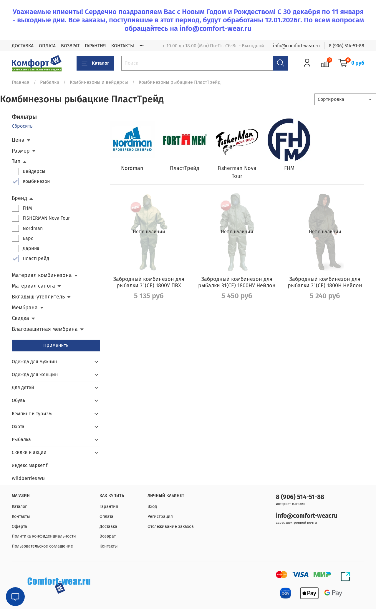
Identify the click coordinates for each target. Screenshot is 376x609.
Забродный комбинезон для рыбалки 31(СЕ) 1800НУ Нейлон (237, 282)
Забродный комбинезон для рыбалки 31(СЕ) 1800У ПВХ (148, 282)
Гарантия (109, 506)
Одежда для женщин (35, 374)
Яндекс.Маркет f (29, 465)
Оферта (19, 526)
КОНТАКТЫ (122, 46)
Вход (152, 506)
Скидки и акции (29, 452)
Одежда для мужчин (34, 361)
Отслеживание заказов (171, 526)
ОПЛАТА (47, 46)
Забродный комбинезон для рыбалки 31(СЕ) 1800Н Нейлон (325, 282)
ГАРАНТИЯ (95, 46)
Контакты (21, 516)
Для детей (23, 387)
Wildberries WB (28, 478)
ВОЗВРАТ (70, 46)
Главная (20, 82)
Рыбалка (49, 82)
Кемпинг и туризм (32, 413)
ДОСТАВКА (23, 46)
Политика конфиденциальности (44, 536)
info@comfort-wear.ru (296, 46)
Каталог (95, 63)
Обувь (18, 400)
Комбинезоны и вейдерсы (99, 82)
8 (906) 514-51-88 (346, 46)
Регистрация (160, 516)
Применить (55, 345)
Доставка (108, 526)
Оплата (106, 516)
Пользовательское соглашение (42, 546)
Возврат (108, 536)
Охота (18, 426)
